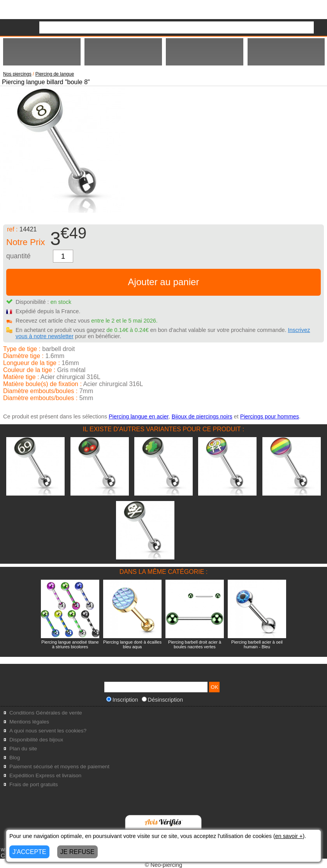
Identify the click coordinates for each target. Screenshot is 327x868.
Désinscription (162, 700)
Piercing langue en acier (139, 416)
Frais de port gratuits (33, 784)
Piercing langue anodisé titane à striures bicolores (69, 644)
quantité (18, 256)
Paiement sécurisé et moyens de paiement (59, 766)
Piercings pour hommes (269, 416)
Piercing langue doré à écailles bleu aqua (132, 644)
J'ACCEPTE (29, 852)
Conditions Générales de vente (45, 713)
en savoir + (289, 836)
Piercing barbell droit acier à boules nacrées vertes (194, 644)
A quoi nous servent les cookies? (47, 731)
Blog (14, 757)
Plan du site (23, 749)
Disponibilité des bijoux (36, 740)
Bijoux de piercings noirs (202, 416)
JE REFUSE (77, 852)
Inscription (122, 700)
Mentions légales (29, 722)
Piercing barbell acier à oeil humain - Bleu (257, 644)
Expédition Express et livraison (45, 775)
